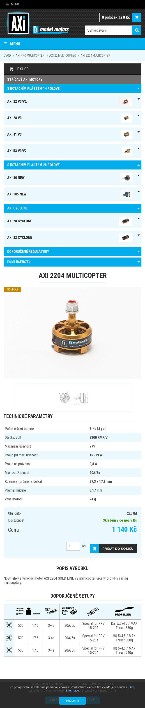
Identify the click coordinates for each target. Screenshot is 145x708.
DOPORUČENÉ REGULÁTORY (28, 251)
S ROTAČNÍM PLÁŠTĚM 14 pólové (33, 88)
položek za (116, 17)
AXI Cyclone (17, 208)
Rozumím (72, 700)
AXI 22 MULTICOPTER (62, 55)
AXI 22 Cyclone (69, 237)
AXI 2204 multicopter (95, 55)
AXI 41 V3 (69, 134)
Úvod (7, 55)
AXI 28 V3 (69, 118)
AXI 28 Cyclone (69, 221)
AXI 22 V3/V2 (69, 101)
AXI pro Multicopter (30, 55)
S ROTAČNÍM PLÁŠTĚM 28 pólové (33, 165)
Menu (12, 4)
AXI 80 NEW (69, 177)
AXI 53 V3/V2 (69, 151)
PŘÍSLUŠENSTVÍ (19, 262)
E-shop (23, 69)
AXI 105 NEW (69, 194)
